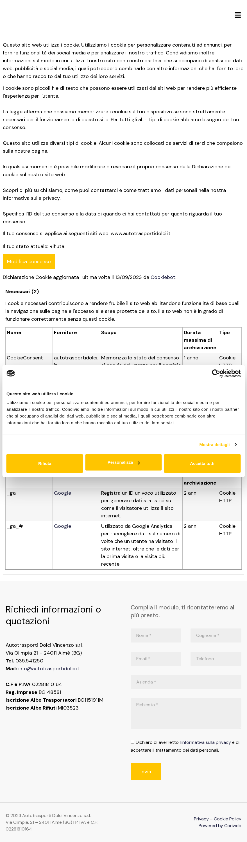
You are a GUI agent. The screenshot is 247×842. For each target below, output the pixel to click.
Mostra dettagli (214, 444)
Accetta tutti (202, 463)
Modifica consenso (29, 261)
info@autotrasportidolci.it (49, 668)
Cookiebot (163, 277)
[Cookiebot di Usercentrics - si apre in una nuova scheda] (216, 373)
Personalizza (124, 462)
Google (62, 493)
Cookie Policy (227, 819)
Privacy (201, 819)
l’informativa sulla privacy (205, 742)
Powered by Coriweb (220, 826)
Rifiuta (44, 463)
